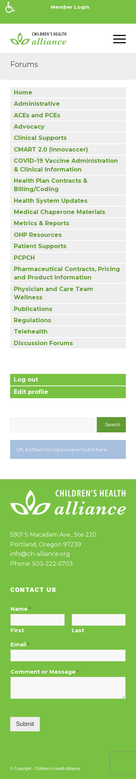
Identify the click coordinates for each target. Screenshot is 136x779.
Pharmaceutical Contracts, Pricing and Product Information (67, 273)
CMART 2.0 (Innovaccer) (51, 149)
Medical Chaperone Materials (59, 212)
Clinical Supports (40, 137)
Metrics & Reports (41, 223)
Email (20, 644)
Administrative (37, 103)
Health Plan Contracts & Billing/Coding (50, 185)
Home (23, 92)
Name (21, 609)
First (17, 630)
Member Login (70, 7)
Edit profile (31, 391)
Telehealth (31, 331)
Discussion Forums (43, 343)
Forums (24, 64)
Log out (26, 379)
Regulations (32, 320)
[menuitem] (70, 7)
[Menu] (116, 38)
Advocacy (29, 126)
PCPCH (24, 257)
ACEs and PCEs (37, 115)
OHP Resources (38, 234)
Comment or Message (45, 672)
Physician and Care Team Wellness (53, 293)
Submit (25, 724)
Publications (33, 309)
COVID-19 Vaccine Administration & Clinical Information (66, 165)
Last (78, 630)
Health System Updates (50, 200)
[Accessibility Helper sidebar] (10, 7)
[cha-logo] (56, 38)
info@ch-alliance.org (40, 553)
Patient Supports (40, 246)
